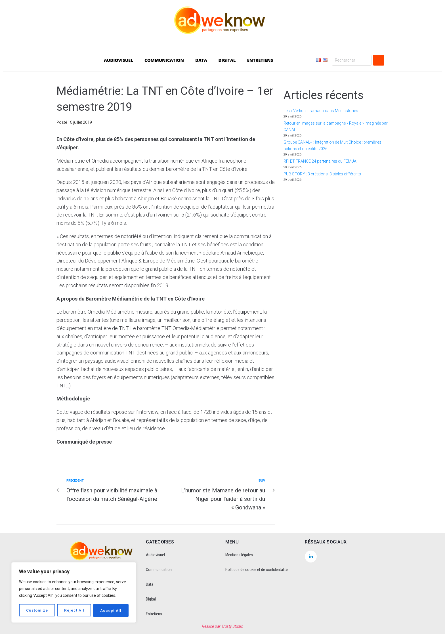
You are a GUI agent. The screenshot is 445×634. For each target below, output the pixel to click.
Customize (37, 610)
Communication (159, 569)
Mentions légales (239, 555)
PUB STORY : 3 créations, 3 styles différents (322, 174)
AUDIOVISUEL (118, 60)
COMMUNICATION (164, 60)
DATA (201, 60)
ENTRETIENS (260, 60)
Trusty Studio (232, 626)
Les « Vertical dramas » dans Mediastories (321, 110)
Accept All (111, 610)
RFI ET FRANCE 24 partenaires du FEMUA (320, 161)
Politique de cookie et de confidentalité (256, 569)
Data (149, 584)
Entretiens (154, 614)
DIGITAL (227, 60)
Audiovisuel (155, 555)
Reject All (74, 610)
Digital (151, 599)
